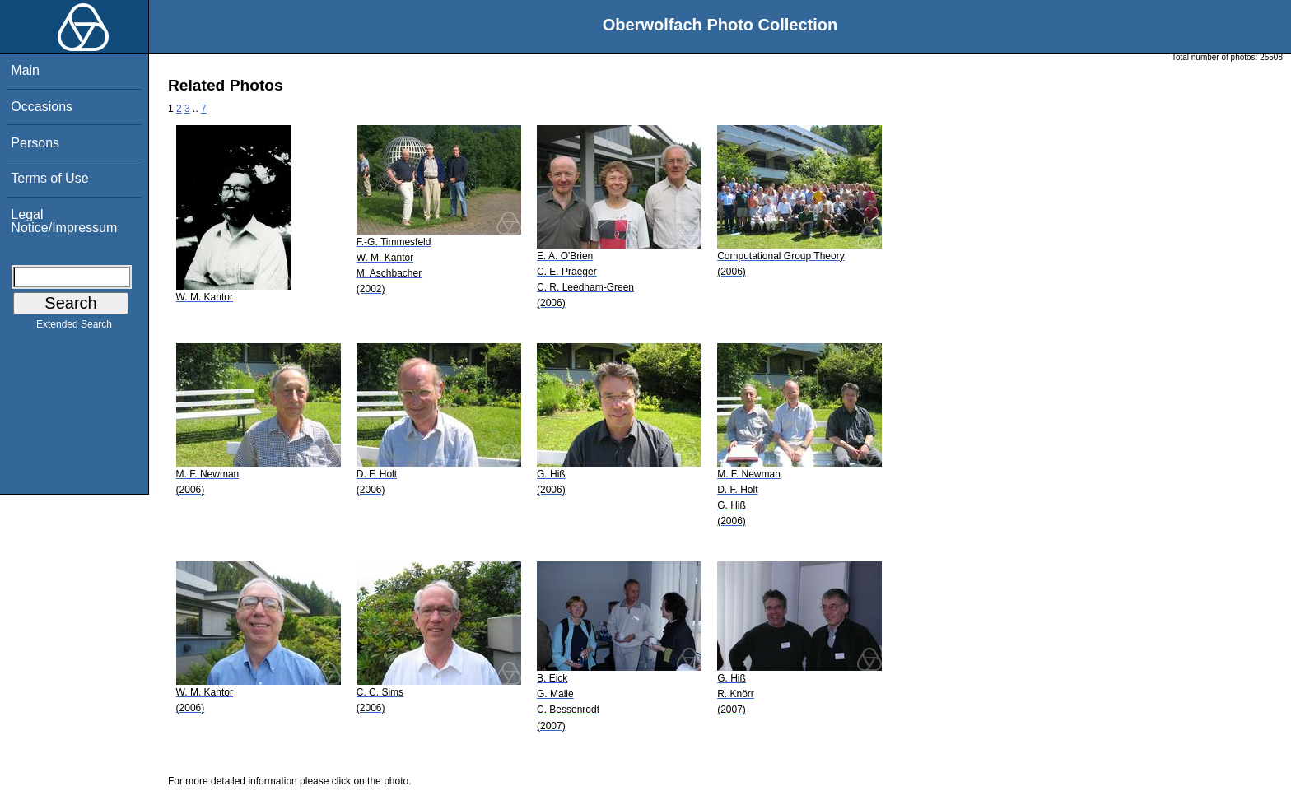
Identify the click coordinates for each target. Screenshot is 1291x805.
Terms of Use (49, 178)
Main (25, 70)
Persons (35, 143)
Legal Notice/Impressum (64, 221)
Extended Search (74, 328)
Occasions (41, 107)
